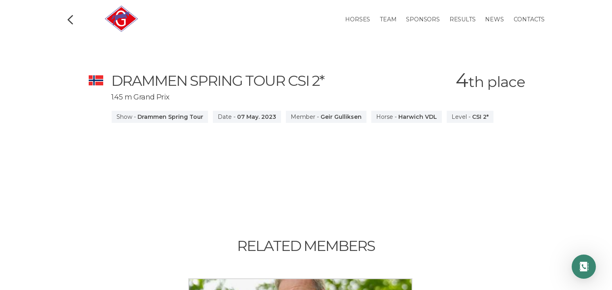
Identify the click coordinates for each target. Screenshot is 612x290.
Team (388, 19)
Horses (357, 19)
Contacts (529, 19)
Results (463, 19)
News (494, 19)
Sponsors (422, 19)
